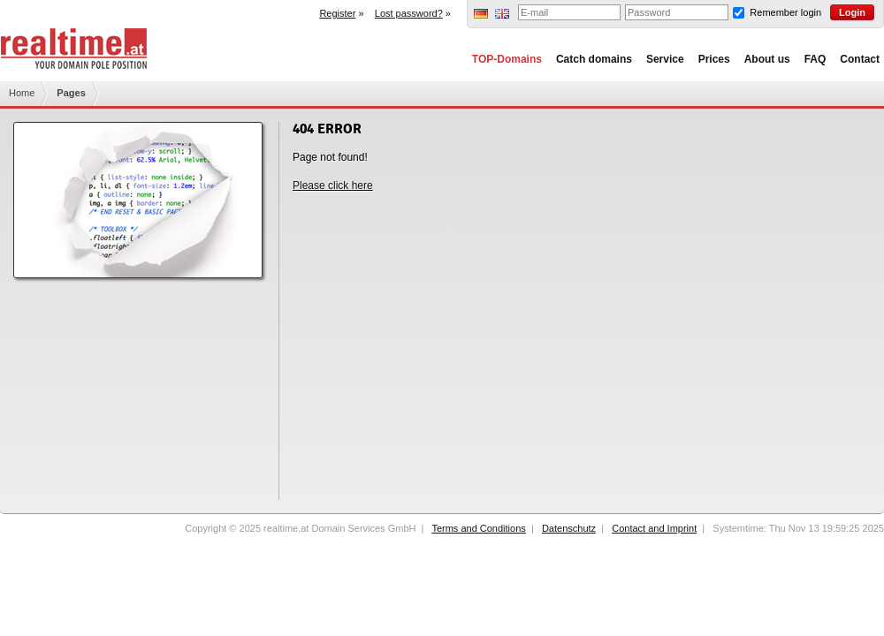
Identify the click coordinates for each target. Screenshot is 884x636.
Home (21, 92)
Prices (714, 59)
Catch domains (594, 59)
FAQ (815, 59)
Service (665, 59)
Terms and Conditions (478, 528)
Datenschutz (569, 528)
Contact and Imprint (654, 528)
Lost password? (409, 13)
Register (337, 13)
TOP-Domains (507, 59)
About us (767, 59)
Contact (860, 59)
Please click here (333, 185)
